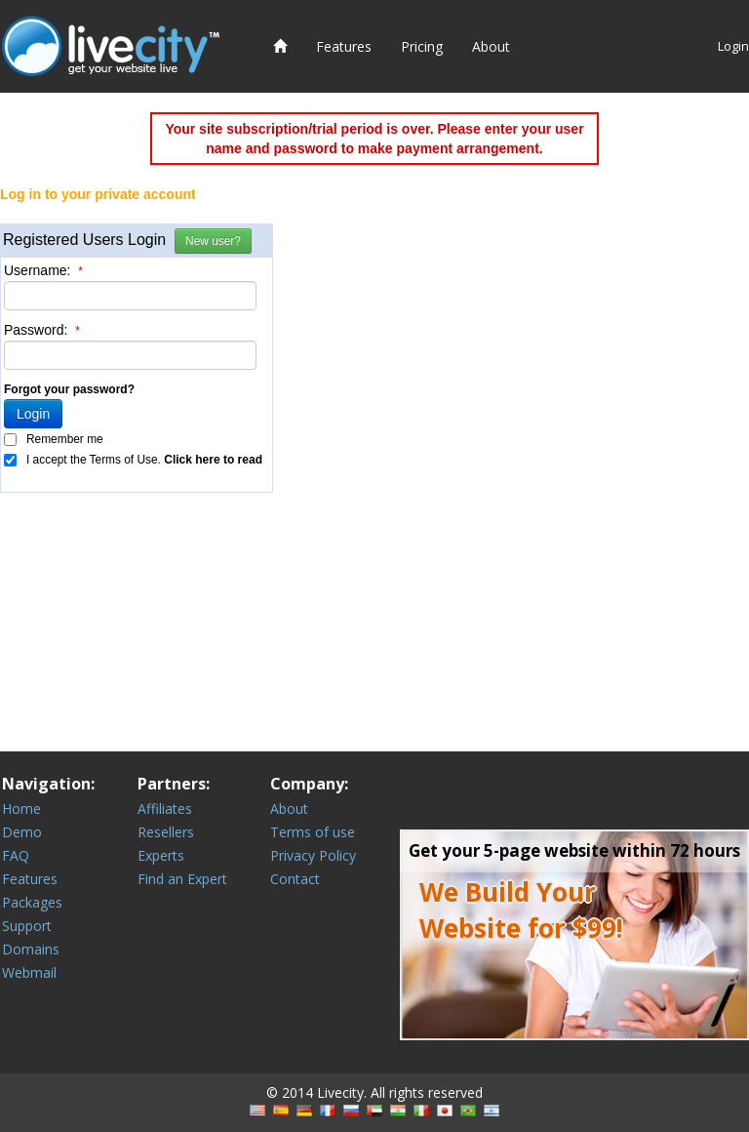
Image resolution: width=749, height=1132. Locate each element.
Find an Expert (182, 878)
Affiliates (165, 808)
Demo (22, 832)
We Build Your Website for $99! (521, 910)
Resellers (166, 832)
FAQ (15, 855)
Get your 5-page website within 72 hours (574, 850)
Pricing (422, 46)
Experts (161, 855)
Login (733, 46)
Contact (295, 878)
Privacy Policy (313, 855)
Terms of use (312, 832)
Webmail (29, 972)
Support (27, 925)
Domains (30, 949)
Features (344, 46)
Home (21, 808)
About (491, 46)
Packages (32, 902)
